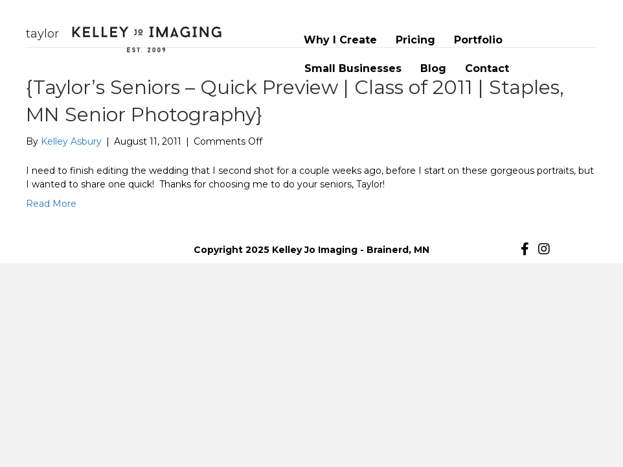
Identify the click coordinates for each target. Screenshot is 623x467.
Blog (433, 68)
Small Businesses (353, 68)
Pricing (415, 40)
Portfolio (478, 40)
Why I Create (340, 40)
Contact (487, 68)
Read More (51, 204)
